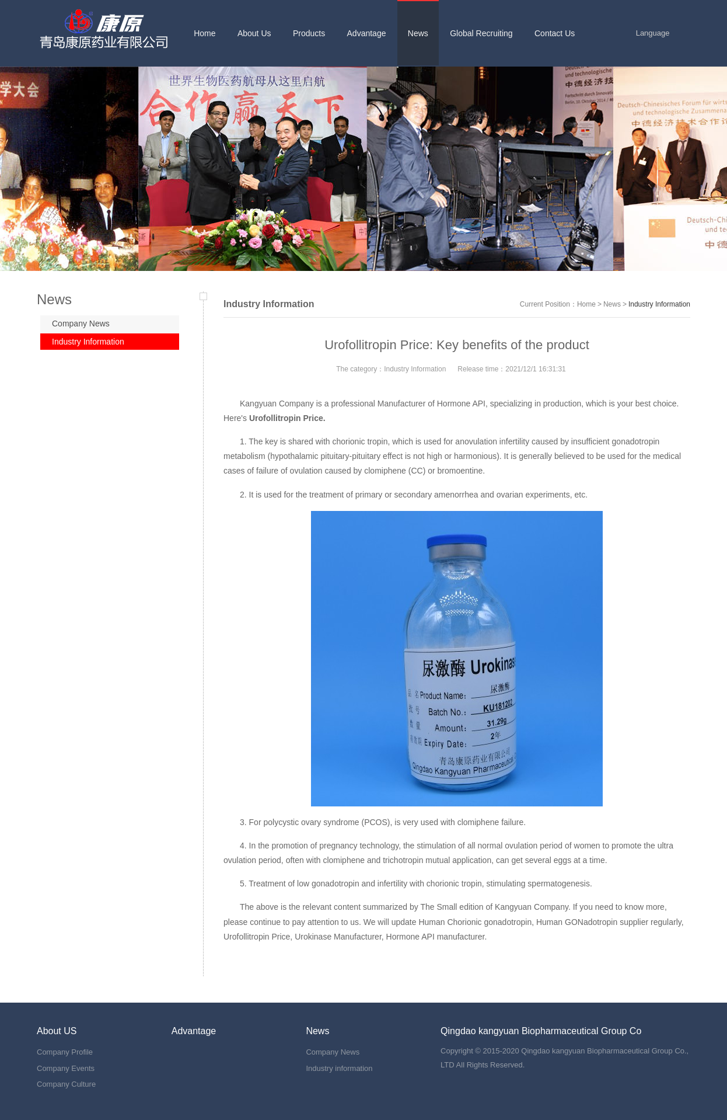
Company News (81, 323)
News (612, 304)
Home (586, 304)
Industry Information (88, 341)
